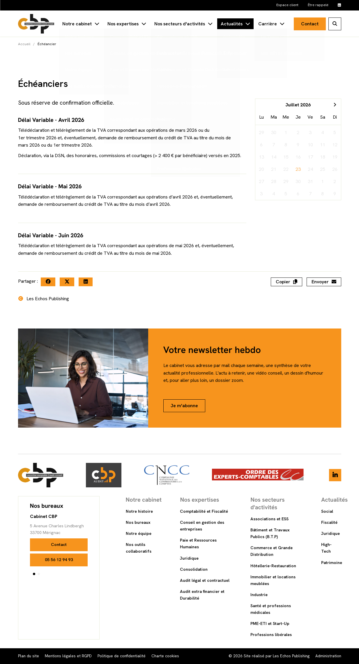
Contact (310, 24)
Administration (328, 655)
